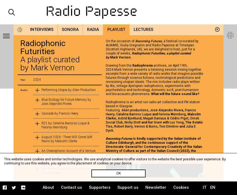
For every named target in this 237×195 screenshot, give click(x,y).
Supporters (99, 187)
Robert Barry (123, 126)
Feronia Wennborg (172, 114)
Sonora (70, 29)
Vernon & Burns (146, 126)
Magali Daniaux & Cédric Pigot (165, 118)
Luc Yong (177, 122)
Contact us (71, 187)
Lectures (143, 29)
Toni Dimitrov (169, 126)
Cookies (181, 187)
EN (212, 187)
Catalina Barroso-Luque (134, 114)
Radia (93, 29)
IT (204, 187)
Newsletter (155, 187)
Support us (127, 187)
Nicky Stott (132, 122)
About (48, 187)
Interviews (41, 29)
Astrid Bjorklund (130, 118)
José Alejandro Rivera (166, 110)
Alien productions (134, 110)
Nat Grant (155, 122)
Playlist (116, 29)
